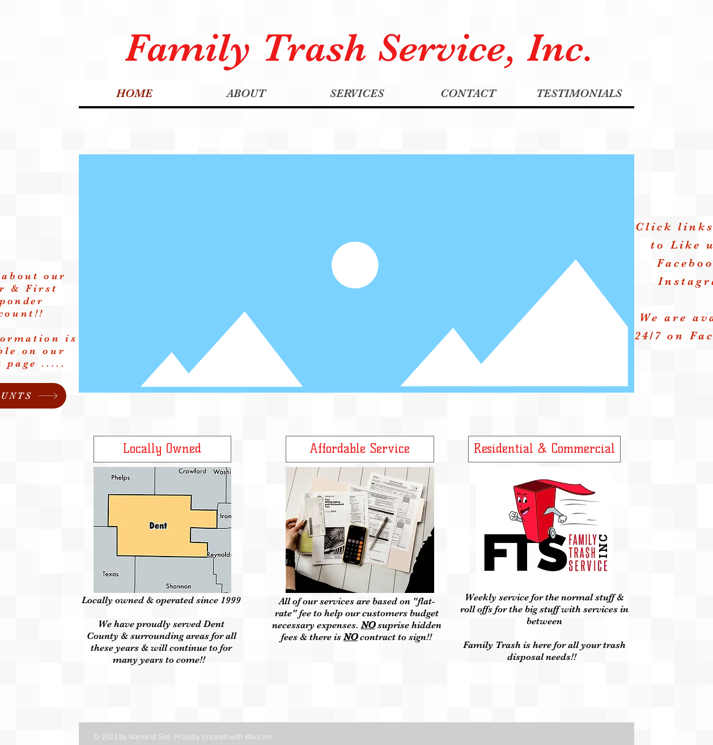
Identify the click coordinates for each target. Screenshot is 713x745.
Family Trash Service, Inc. (359, 47)
